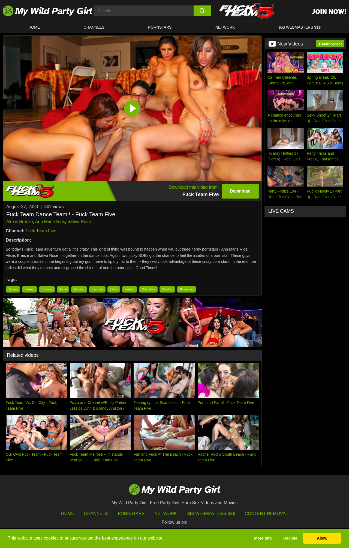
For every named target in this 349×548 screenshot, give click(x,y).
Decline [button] (290, 538)
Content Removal (266, 513)
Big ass (12, 289)
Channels (96, 513)
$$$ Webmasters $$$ (211, 513)
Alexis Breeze (19, 221)
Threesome (187, 289)
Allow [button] (322, 538)
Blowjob (29, 289)
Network (225, 27)
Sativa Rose (79, 221)
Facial (63, 289)
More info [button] (263, 538)
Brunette (47, 289)
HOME (34, 27)
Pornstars (160, 27)
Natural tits (148, 289)
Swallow (167, 289)
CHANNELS (94, 27)
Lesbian (129, 289)
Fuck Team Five (41, 231)
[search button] (202, 10)
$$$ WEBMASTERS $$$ (300, 27)
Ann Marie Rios (50, 221)
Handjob (79, 289)
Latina (114, 289)
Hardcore (97, 289)
